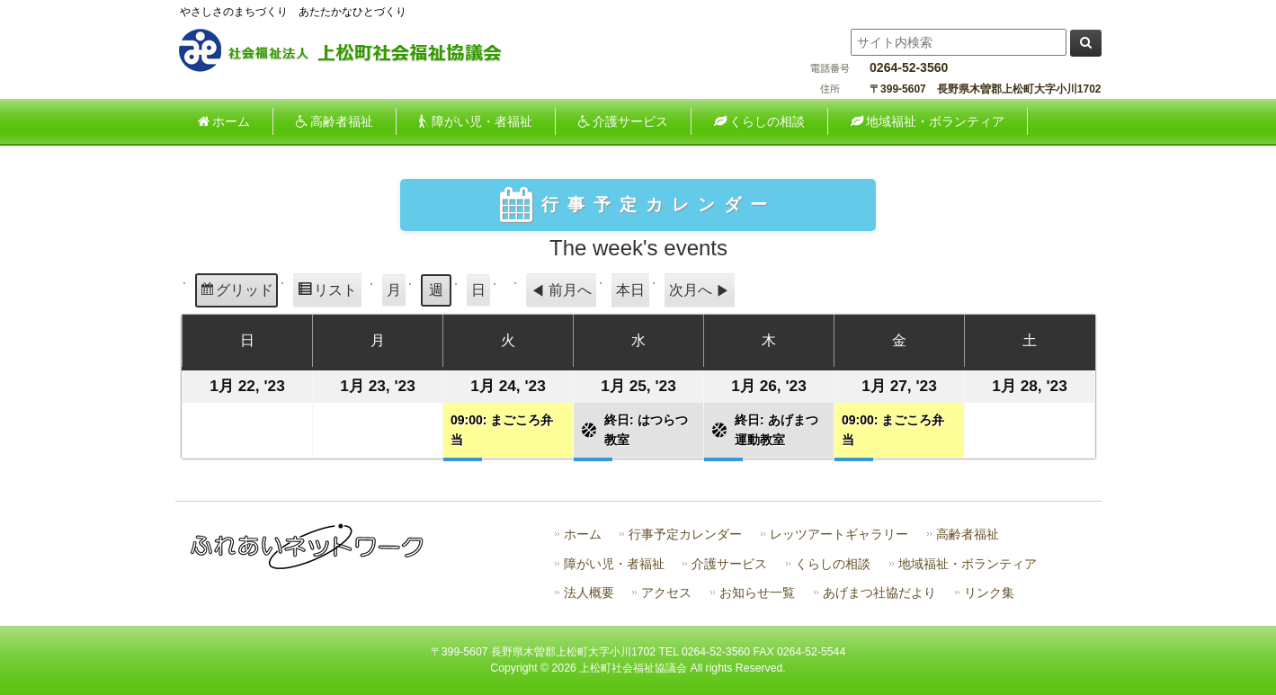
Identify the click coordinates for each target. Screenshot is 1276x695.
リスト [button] (327, 292)
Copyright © (520, 668)
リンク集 (989, 593)
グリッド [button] (236, 292)
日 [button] (478, 290)
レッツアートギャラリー (839, 534)
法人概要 (589, 593)
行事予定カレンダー (685, 534)
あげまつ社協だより (879, 593)
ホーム (583, 534)
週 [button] (436, 290)
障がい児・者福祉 (614, 564)
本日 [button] (630, 290)
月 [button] (394, 290)
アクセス (666, 593)
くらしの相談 (832, 564)
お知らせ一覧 (757, 593)
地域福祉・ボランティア (967, 564)
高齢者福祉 (967, 534)
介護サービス (729, 564)
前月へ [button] (561, 290)
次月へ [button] (699, 290)
